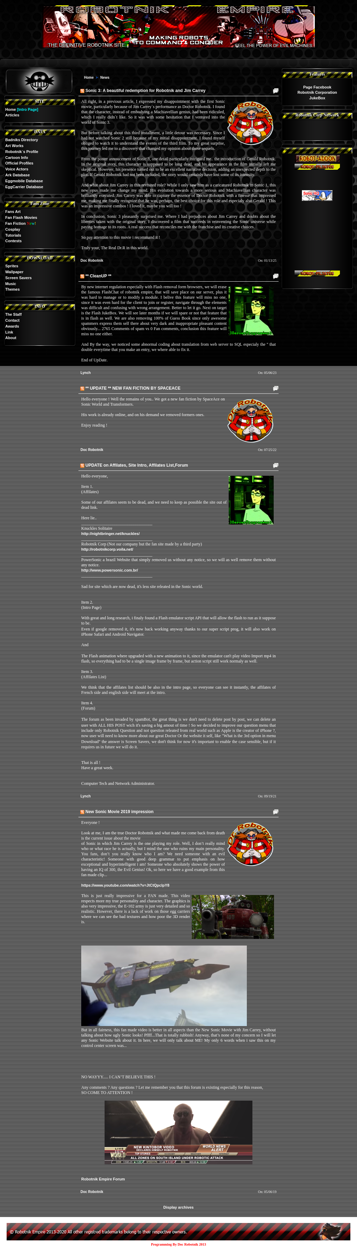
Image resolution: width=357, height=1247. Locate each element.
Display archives (179, 1207)
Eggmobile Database (24, 181)
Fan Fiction (15, 223)
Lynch (86, 373)
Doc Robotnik (92, 260)
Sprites (11, 266)
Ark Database (17, 175)
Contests (13, 241)
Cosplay (12, 229)
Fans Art (13, 211)
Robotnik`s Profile (21, 152)
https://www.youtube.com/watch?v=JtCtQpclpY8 (125, 885)
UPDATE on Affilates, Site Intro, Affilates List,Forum (136, 465)
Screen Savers (18, 278)
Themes (12, 289)
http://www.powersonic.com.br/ (109, 570)
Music (10, 284)
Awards (12, 326)
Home (10, 109)
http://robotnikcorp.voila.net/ (107, 549)
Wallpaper (14, 272)
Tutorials (13, 235)
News (104, 77)
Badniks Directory (21, 140)
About (10, 338)
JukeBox (317, 98)
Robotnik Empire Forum (103, 1179)
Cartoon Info (16, 157)
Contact (12, 320)
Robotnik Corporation (317, 92)
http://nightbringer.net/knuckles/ (110, 533)
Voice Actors (16, 169)
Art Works (14, 146)
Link (9, 332)
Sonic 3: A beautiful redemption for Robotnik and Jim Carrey (145, 90)
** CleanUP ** (98, 276)
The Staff (13, 314)
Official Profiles (19, 163)
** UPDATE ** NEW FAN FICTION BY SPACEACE (133, 388)
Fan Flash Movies (21, 217)
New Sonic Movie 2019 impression (119, 811)
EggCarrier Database (24, 187)
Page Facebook (317, 87)
